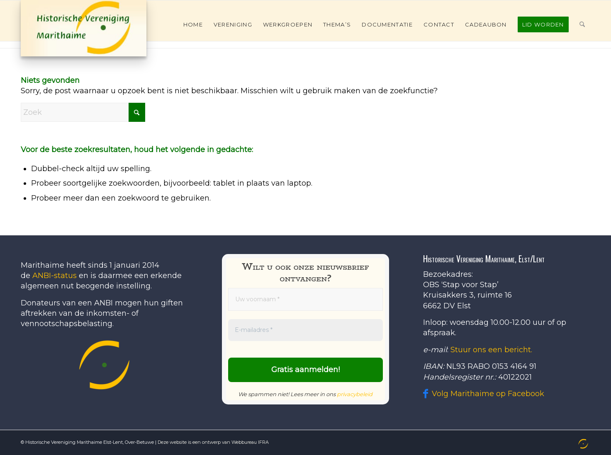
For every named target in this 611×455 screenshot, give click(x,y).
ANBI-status (54, 275)
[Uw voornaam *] (305, 299)
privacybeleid (354, 394)
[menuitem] (193, 24)
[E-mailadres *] (305, 330)
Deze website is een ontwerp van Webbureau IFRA (213, 442)
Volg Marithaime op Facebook (488, 393)
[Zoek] (582, 24)
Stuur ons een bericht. (491, 349)
